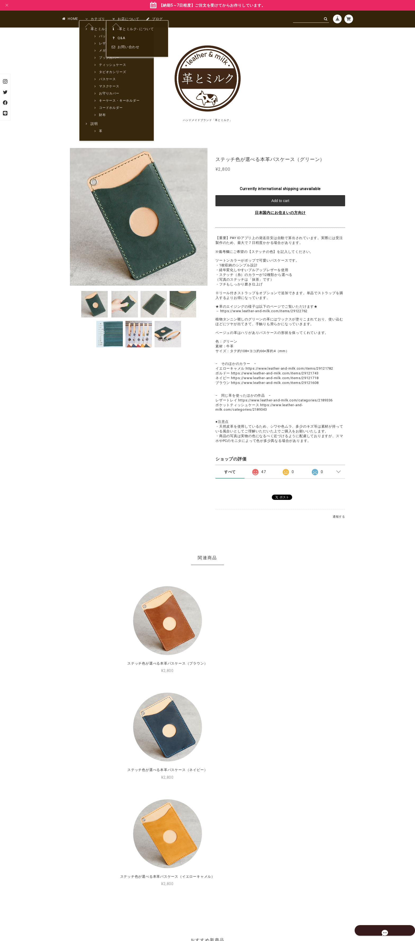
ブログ (154, 19)
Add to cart (280, 201)
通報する (339, 516)
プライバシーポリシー (182, 909)
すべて (230, 472)
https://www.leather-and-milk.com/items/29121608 (275, 383)
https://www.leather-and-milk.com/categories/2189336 (285, 400)
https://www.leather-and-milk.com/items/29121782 (289, 368)
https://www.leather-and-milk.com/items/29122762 (264, 311)
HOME (70, 19)
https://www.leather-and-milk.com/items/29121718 (275, 378)
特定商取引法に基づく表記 (224, 909)
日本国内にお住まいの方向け (280, 212)
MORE (275, 826)
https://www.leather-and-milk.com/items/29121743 (275, 373)
